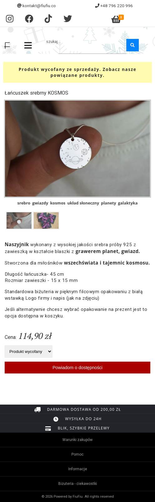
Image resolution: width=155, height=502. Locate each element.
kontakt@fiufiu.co (39, 5)
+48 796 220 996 (116, 5)
